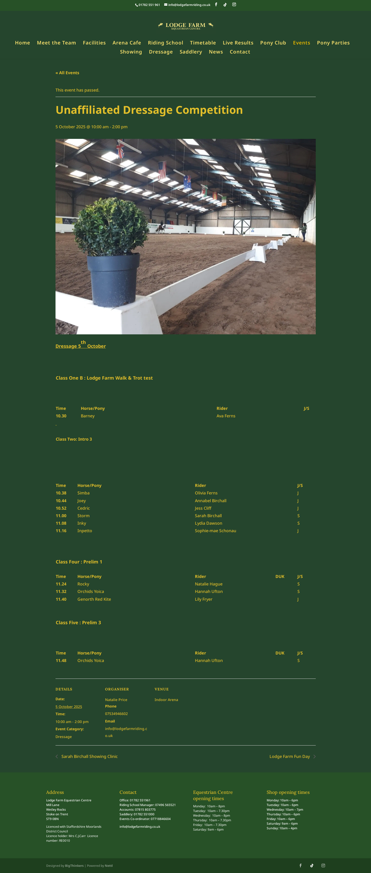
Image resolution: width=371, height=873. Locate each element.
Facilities (94, 43)
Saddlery (191, 52)
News (216, 52)
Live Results (238, 43)
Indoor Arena (166, 699)
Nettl (109, 865)
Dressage (161, 52)
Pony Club (273, 43)
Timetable (203, 43)
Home (22, 43)
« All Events (67, 73)
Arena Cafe (127, 43)
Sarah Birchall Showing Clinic (89, 756)
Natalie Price (116, 699)
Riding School (165, 43)
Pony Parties (333, 43)
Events (301, 43)
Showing (131, 52)
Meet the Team (56, 43)
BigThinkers (74, 865)
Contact (240, 52)
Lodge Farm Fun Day (290, 756)
